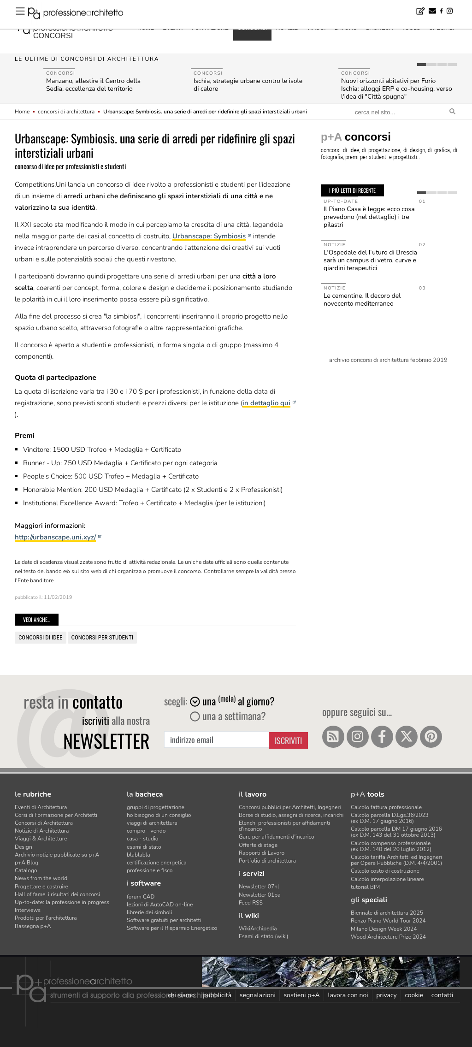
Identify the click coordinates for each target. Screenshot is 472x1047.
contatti (442, 995)
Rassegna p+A (33, 926)
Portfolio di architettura (267, 860)
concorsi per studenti (102, 637)
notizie (287, 28)
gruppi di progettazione (155, 807)
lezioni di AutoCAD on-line (160, 904)
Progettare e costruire (41, 886)
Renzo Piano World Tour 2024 (388, 920)
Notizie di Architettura (42, 830)
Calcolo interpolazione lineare (387, 879)
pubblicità (217, 995)
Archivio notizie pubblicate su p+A (57, 854)
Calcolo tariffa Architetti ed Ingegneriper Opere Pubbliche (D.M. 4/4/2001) (396, 860)
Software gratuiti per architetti (164, 920)
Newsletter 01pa (260, 895)
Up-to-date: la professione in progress (62, 902)
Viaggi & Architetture (41, 838)
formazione (210, 28)
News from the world (41, 878)
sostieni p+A (301, 995)
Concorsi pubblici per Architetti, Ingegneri (290, 807)
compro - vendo (146, 830)
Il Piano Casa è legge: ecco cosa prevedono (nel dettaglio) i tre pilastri (369, 217)
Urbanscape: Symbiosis (209, 236)
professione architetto (65, 27)
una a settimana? (228, 715)
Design (23, 847)
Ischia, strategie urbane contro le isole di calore (248, 85)
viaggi (316, 28)
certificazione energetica (157, 862)
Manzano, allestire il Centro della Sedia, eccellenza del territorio (93, 85)
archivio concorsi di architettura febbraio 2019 (388, 360)
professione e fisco (149, 870)
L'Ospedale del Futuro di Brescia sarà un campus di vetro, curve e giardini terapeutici (370, 260)
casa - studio (142, 838)
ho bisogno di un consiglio (159, 815)
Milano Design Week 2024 (384, 929)
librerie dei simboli (149, 912)
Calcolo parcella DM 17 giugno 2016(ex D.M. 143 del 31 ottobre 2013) (396, 832)
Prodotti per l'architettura (46, 918)
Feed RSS (251, 902)
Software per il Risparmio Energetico (172, 928)
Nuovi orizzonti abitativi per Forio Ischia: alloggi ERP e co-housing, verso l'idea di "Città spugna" (396, 89)
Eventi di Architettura (41, 807)
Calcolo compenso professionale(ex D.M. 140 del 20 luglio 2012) (391, 846)
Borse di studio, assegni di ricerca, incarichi (291, 815)
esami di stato (144, 847)
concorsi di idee (40, 637)
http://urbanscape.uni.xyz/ (55, 537)
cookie (414, 995)
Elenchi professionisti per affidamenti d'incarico (284, 826)
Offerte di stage (258, 845)
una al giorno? (232, 700)
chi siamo (181, 995)
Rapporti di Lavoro (261, 853)
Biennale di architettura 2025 (387, 913)
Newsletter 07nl (259, 886)
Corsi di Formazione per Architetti (56, 815)
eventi (173, 28)
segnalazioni (258, 995)
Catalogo (26, 870)
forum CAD (140, 896)
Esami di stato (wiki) (264, 936)
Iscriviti (288, 740)
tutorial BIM (365, 887)
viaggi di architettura (152, 823)
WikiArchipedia (258, 928)
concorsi (53, 36)
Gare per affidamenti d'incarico (276, 836)
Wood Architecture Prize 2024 (388, 937)
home (145, 28)
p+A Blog (26, 862)
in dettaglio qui (266, 403)
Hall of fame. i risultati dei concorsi (57, 894)
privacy (386, 995)
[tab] (421, 64)
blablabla (138, 854)
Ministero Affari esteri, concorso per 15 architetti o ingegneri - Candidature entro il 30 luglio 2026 (155, 6)
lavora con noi (348, 995)
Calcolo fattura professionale (386, 807)
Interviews (28, 910)
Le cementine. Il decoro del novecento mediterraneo (362, 299)
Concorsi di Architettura (44, 823)
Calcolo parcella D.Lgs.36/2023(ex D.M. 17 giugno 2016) (390, 818)
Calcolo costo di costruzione (385, 871)
